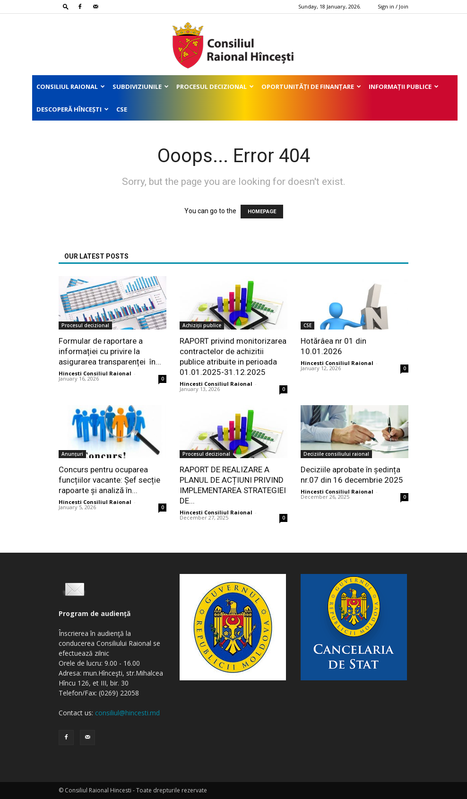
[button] (66, 6)
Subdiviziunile (140, 86)
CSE (121, 109)
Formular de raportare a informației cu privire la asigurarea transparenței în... (110, 351)
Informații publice (404, 86)
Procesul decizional (215, 86)
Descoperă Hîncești (72, 109)
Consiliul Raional (70, 86)
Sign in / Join (393, 6)
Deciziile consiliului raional (336, 454)
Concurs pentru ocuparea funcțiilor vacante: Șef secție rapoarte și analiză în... (109, 480)
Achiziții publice (201, 325)
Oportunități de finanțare (311, 86)
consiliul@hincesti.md (127, 712)
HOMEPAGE (262, 211)
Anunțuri (72, 454)
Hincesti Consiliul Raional (95, 373)
